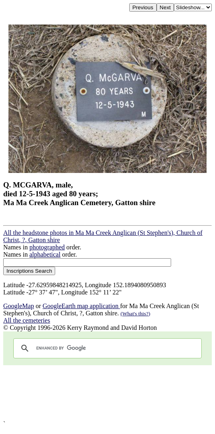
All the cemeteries (26, 320)
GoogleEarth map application (81, 305)
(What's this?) (135, 314)
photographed (47, 247)
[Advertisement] (107, 392)
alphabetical (44, 254)
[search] (106, 348)
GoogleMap (18, 305)
